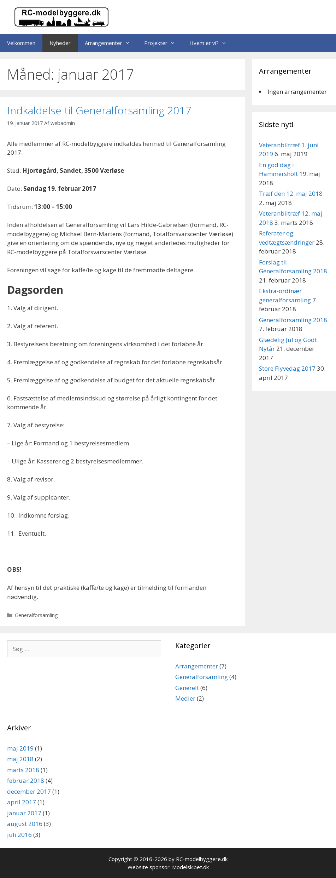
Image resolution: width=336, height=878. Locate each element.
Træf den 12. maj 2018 (291, 193)
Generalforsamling (36, 615)
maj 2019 (20, 748)
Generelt (187, 688)
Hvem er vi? (211, 43)
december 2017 (29, 791)
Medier (185, 698)
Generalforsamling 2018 (293, 320)
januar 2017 (24, 813)
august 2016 (24, 824)
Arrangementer (111, 43)
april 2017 (21, 802)
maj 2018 (20, 759)
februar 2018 (25, 780)
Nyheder (60, 42)
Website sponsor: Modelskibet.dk (168, 867)
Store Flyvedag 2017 (287, 368)
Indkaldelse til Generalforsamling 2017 (99, 110)
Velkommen (21, 42)
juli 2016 (19, 835)
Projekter (163, 43)
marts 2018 (23, 770)
